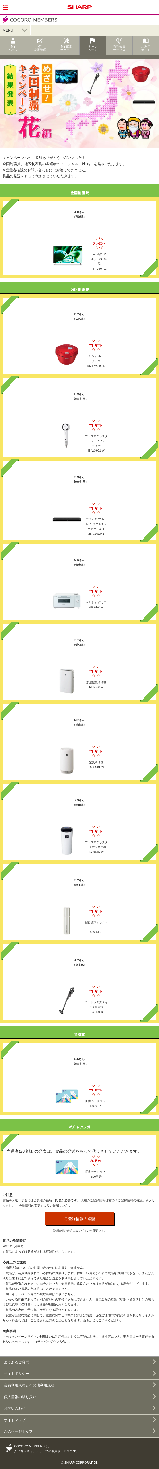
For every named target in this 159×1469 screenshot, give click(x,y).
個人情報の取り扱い (20, 1397)
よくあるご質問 (16, 1362)
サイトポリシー (16, 1373)
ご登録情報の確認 (79, 1218)
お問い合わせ (15, 1408)
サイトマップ (15, 1420)
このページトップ (18, 1431)
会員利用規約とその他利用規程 (29, 1385)
